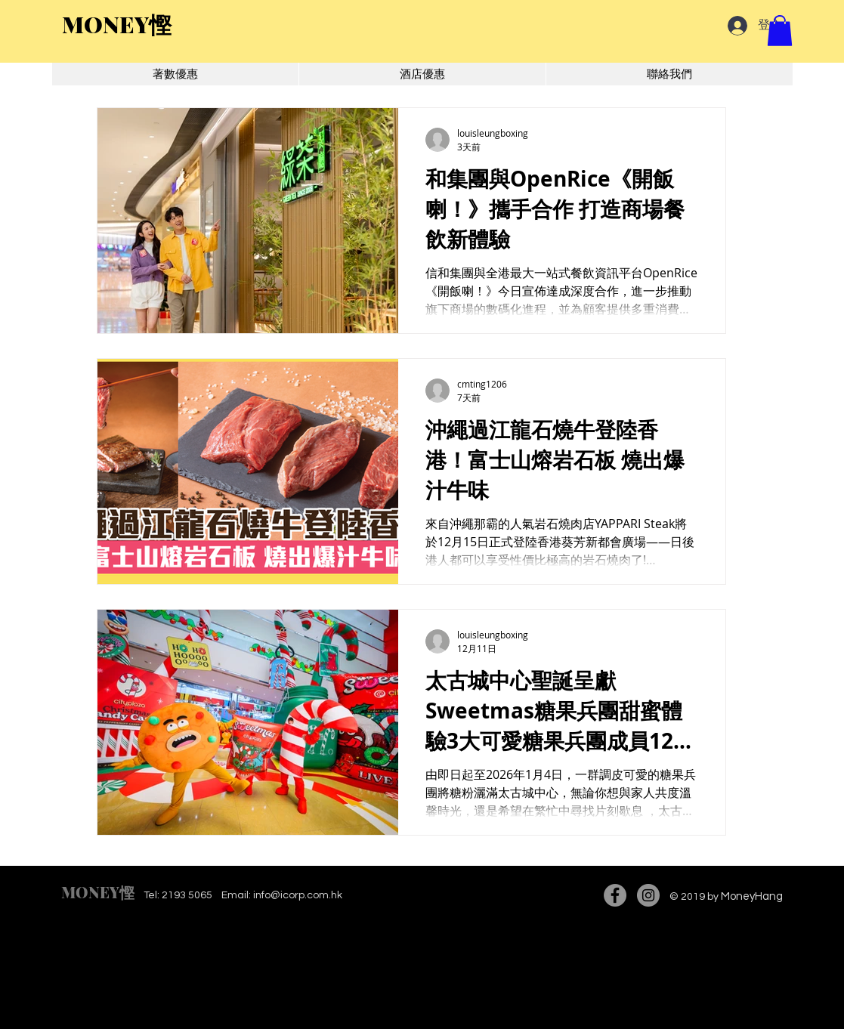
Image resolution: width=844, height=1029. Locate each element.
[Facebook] (615, 895)
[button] (780, 30)
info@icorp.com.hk (297, 895)
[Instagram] (648, 895)
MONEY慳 (97, 892)
